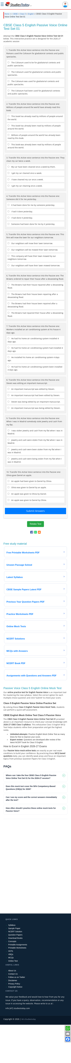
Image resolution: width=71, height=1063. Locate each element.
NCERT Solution (15, 970)
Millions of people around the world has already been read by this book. (34, 175)
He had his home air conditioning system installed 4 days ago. (33, 378)
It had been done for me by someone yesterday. (31, 243)
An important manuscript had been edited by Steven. (34, 433)
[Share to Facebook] (31, 570)
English (31, 14)
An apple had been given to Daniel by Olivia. (30, 519)
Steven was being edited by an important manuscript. (34, 440)
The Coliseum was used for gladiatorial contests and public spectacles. (33, 121)
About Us (12, 1009)
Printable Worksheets (17, 986)
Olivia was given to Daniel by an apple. (27, 525)
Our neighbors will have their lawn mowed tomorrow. (34, 303)
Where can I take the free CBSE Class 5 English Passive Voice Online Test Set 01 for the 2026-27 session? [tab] (31, 815)
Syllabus (11, 963)
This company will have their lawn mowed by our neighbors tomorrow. (32, 296)
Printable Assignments (17, 983)
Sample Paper (14, 967)
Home (6, 14)
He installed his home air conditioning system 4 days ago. (33, 397)
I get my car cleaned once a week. (25, 211)
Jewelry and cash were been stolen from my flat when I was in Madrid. (34, 489)
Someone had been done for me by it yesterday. (31, 262)
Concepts (12, 980)
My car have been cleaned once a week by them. (31, 205)
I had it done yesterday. (20, 249)
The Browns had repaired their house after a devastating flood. (35, 352)
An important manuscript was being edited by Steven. (34, 446)
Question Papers (15, 973)
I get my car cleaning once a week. (25, 224)
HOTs (10, 989)
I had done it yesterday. (20, 256)
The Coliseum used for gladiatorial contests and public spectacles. (34, 112)
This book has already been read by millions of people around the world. (34, 165)
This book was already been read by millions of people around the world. (34, 184)
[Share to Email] (39, 570)
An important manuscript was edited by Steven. (31, 427)
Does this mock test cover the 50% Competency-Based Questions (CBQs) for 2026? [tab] (30, 825)
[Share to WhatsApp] (35, 570)
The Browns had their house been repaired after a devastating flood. (32, 343)
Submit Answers (35, 549)
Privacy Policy (14, 1022)
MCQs (11, 996)
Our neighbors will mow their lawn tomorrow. (30, 281)
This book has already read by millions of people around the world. (35, 156)
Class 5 (23, 14)
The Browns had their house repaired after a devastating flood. (35, 324)
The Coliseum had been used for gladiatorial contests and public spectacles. (34, 130)
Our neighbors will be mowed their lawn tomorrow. (33, 288)
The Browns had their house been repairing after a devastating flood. (33, 334)
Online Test (13, 999)
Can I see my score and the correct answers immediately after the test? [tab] (31, 836)
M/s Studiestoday (28, 1057)
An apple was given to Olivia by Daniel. (27, 532)
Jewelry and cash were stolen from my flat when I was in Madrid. (35, 480)
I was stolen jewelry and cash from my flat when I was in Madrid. (35, 470)
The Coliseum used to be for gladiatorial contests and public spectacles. (34, 102)
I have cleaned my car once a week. (25, 217)
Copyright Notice (15, 1025)
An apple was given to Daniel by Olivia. (27, 538)
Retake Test (35, 562)
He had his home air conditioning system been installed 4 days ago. (35, 406)
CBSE (15, 14)
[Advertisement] (35, 41)
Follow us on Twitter (16, 1015)
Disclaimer (12, 1019)
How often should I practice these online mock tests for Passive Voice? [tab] (31, 847)
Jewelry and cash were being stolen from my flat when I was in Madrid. (35, 498)
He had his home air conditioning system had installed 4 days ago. (35, 387)
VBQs (10, 993)
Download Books (15, 976)
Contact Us (13, 1012)
